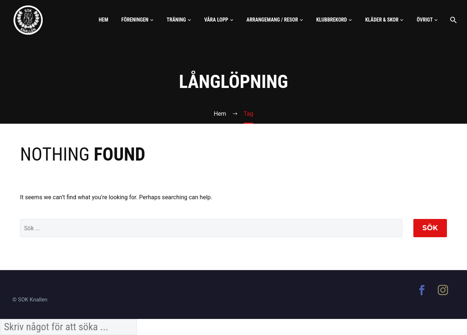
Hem (103, 20)
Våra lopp (216, 20)
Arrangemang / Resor (272, 20)
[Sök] (452, 19)
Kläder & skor (381, 20)
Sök (430, 228)
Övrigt (425, 20)
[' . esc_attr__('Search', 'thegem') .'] (211, 228)
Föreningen (134, 20)
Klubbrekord (331, 20)
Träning (176, 20)
